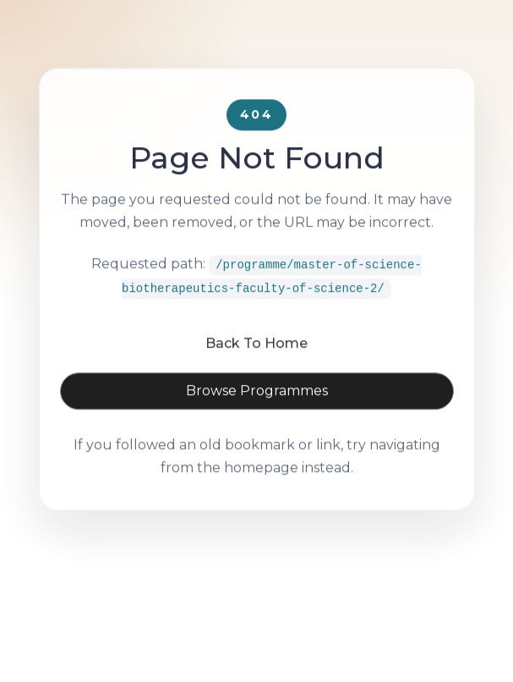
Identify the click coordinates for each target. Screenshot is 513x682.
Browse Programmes (257, 411)
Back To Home (256, 363)
